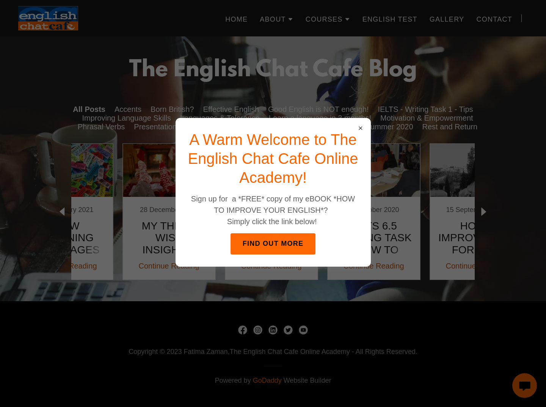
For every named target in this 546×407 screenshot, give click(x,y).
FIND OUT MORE (273, 243)
